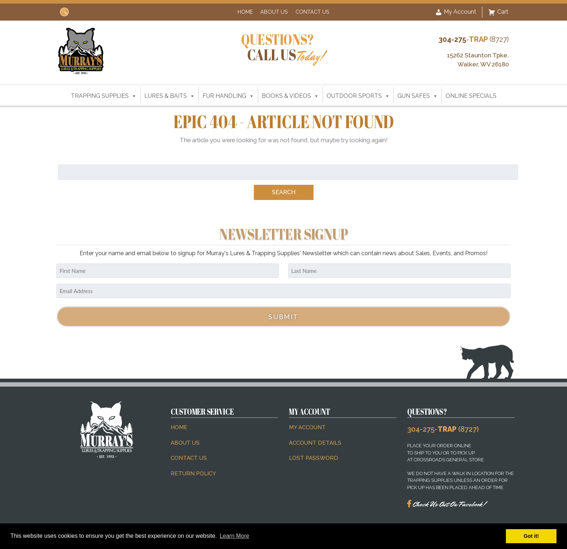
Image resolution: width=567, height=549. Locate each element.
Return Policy (193, 473)
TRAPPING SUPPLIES (104, 96)
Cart (498, 12)
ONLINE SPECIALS (471, 95)
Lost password (313, 458)
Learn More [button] (234, 536)
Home (245, 12)
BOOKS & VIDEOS (290, 96)
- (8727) (474, 39)
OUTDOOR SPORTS (358, 96)
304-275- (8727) (443, 429)
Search (283, 192)
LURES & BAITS (169, 96)
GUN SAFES (417, 96)
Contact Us (312, 12)
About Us (274, 12)
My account (307, 427)
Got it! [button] (531, 536)
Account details (315, 443)
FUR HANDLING (228, 96)
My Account (455, 12)
